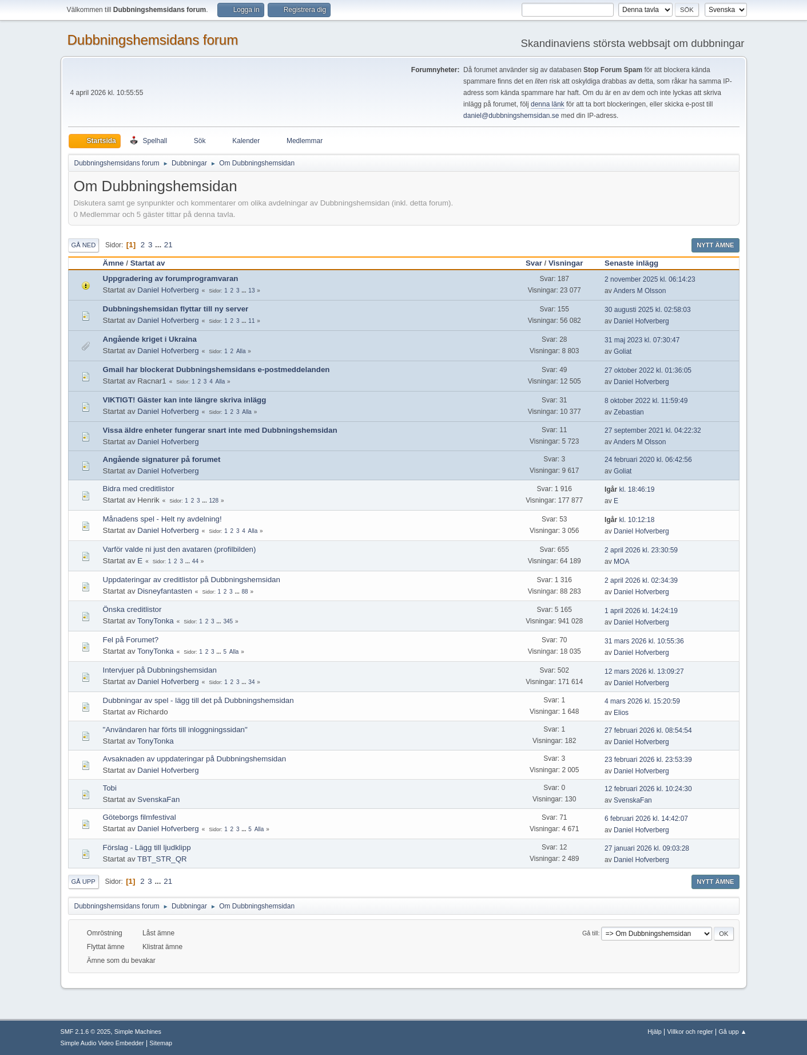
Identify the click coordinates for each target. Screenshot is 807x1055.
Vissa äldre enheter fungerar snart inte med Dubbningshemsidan (220, 430)
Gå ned (83, 245)
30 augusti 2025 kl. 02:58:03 (648, 310)
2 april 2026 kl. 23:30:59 (641, 550)
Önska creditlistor (132, 609)
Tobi (110, 788)
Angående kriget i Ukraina (150, 339)
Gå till (590, 933)
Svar (534, 263)
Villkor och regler (690, 1031)
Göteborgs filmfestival (139, 817)
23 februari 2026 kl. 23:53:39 (648, 760)
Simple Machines (137, 1031)
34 (251, 682)
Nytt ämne (715, 245)
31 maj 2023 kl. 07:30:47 (642, 340)
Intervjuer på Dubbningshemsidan (160, 670)
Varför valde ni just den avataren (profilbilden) (179, 549)
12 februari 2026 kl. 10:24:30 (648, 789)
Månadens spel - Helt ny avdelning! (162, 519)
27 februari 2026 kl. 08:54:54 (648, 730)
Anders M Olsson (639, 291)
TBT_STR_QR (162, 859)
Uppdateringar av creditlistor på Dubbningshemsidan (191, 579)
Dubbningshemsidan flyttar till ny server (176, 309)
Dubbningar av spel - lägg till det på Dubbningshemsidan (198, 700)
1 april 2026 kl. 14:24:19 (641, 611)
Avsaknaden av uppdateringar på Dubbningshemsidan (195, 758)
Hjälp (654, 1031)
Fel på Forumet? (131, 639)
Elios (621, 713)
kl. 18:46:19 (629, 489)
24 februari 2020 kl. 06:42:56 (648, 460)
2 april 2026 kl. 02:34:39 (641, 580)
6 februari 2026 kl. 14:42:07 (646, 819)
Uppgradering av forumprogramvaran (170, 278)
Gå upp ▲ (732, 1031)
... (159, 244)
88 (245, 591)
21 (168, 244)
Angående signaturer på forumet (162, 459)
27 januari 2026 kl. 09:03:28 (647, 848)
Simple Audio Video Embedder (102, 1043)
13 (251, 290)
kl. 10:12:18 (629, 520)
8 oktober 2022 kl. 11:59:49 (646, 401)
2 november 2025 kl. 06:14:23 (650, 279)
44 (195, 561)
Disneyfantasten (164, 591)
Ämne (113, 263)
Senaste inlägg (637, 263)
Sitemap (160, 1043)
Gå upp (83, 881)
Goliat (622, 351)
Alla (241, 351)
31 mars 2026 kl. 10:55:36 (644, 641)
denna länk (547, 104)
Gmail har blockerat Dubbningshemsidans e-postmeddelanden (216, 369)
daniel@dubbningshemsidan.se (511, 116)
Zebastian (629, 412)
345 (228, 621)
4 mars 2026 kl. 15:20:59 (642, 701)
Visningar (565, 263)
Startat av (147, 263)
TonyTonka (155, 621)
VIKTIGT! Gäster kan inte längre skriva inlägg (185, 400)
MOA (621, 562)
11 (251, 321)
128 (213, 500)
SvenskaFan (158, 799)
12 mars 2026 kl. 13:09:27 (644, 671)
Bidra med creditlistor (138, 488)
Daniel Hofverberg (167, 290)
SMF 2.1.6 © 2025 (86, 1031)
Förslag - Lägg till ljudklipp (147, 847)
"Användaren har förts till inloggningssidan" (175, 729)
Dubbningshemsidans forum (152, 40)
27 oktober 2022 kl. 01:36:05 (648, 370)
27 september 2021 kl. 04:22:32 (653, 430)
